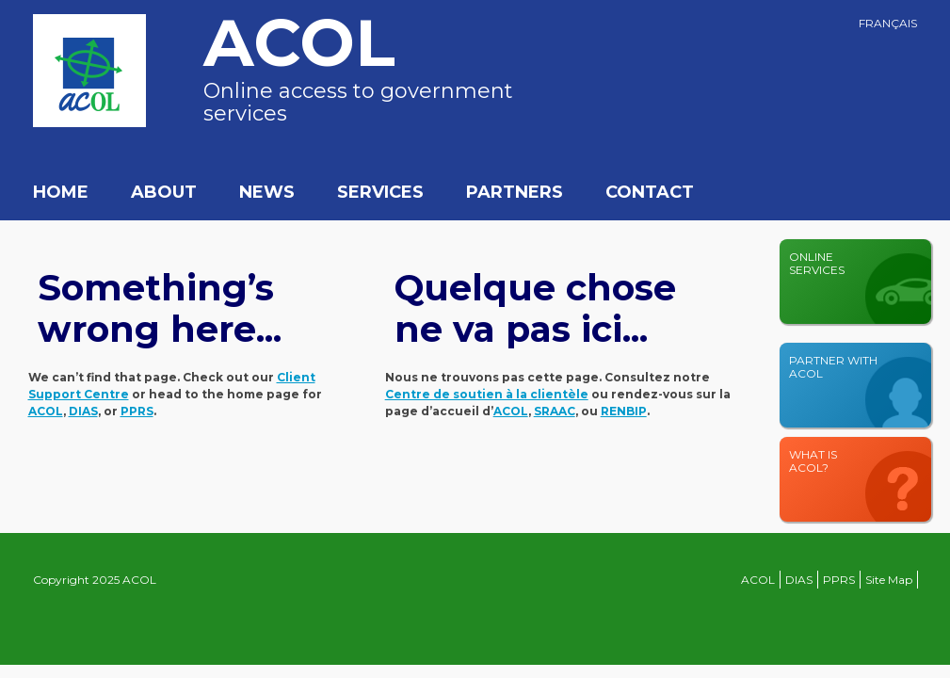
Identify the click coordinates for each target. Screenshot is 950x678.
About (164, 192)
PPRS (839, 580)
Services (380, 192)
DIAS (799, 580)
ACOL (758, 580)
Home (61, 192)
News (267, 192)
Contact (649, 192)
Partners (514, 192)
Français (888, 23)
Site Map (888, 580)
